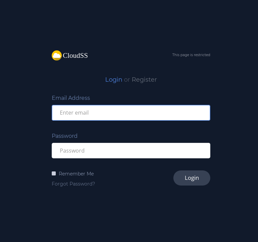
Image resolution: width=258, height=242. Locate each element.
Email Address (71, 98)
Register (144, 79)
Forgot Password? (73, 184)
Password (65, 136)
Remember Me (76, 174)
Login (113, 79)
